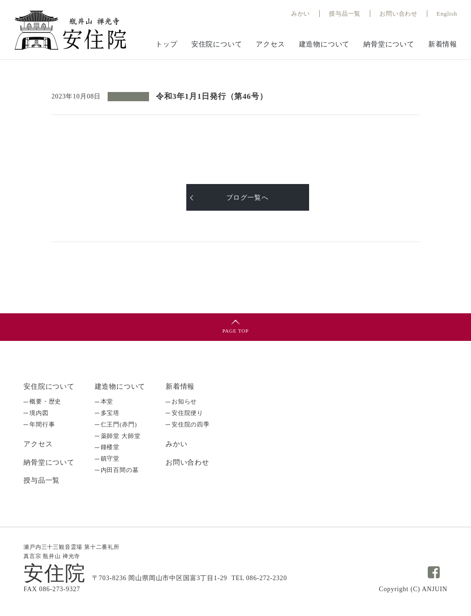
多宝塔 (110, 412)
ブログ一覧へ (247, 197)
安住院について (216, 44)
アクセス (270, 44)
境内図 (38, 412)
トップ (166, 44)
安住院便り (187, 412)
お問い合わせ (398, 13)
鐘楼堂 (110, 445)
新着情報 (442, 44)
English (447, 13)
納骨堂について (388, 44)
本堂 (107, 401)
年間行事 (42, 423)
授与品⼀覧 (345, 13)
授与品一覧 (41, 479)
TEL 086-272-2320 (259, 576)
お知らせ (184, 401)
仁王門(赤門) (119, 423)
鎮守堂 (110, 456)
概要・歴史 (45, 401)
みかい (300, 13)
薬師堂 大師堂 (121, 434)
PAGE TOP (235, 331)
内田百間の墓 (120, 467)
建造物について (324, 44)
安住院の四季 (191, 423)
